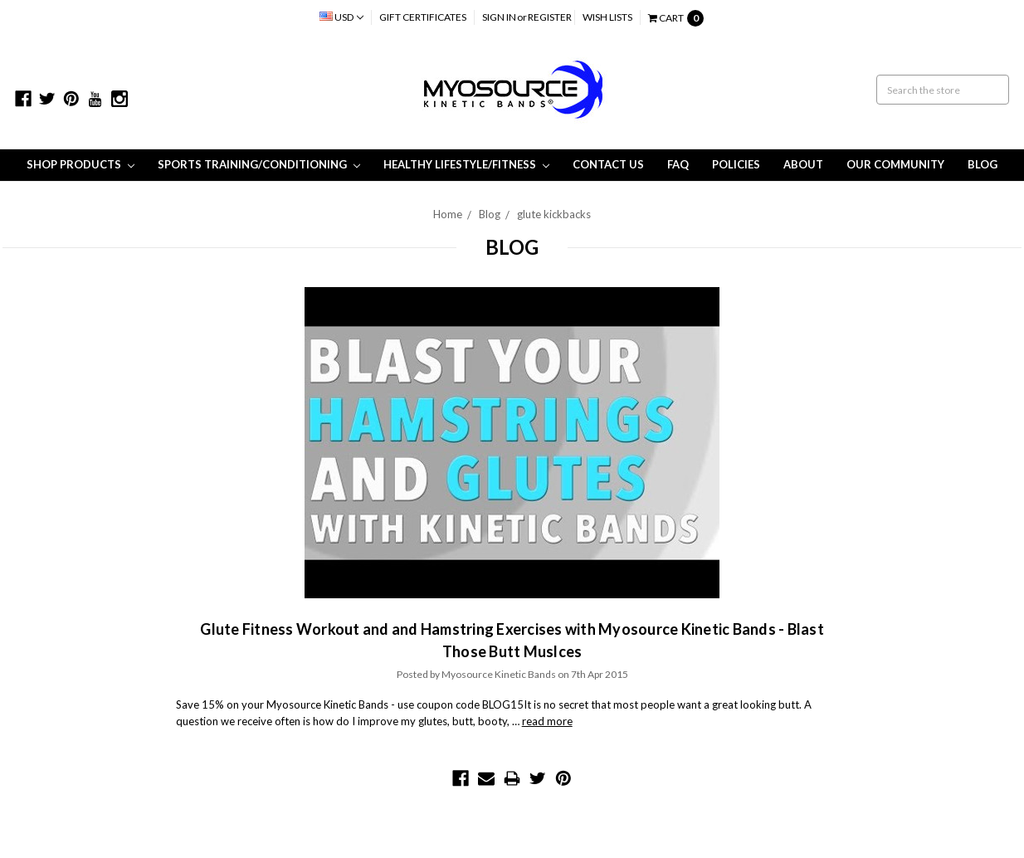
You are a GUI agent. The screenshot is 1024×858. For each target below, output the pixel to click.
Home (447, 214)
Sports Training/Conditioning (259, 164)
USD (341, 17)
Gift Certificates (422, 17)
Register (550, 17)
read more (547, 721)
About (803, 164)
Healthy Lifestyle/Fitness (466, 164)
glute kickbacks (554, 214)
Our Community (895, 164)
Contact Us (608, 164)
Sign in (499, 17)
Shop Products (80, 164)
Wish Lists (607, 17)
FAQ (678, 164)
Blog (982, 164)
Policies (736, 164)
